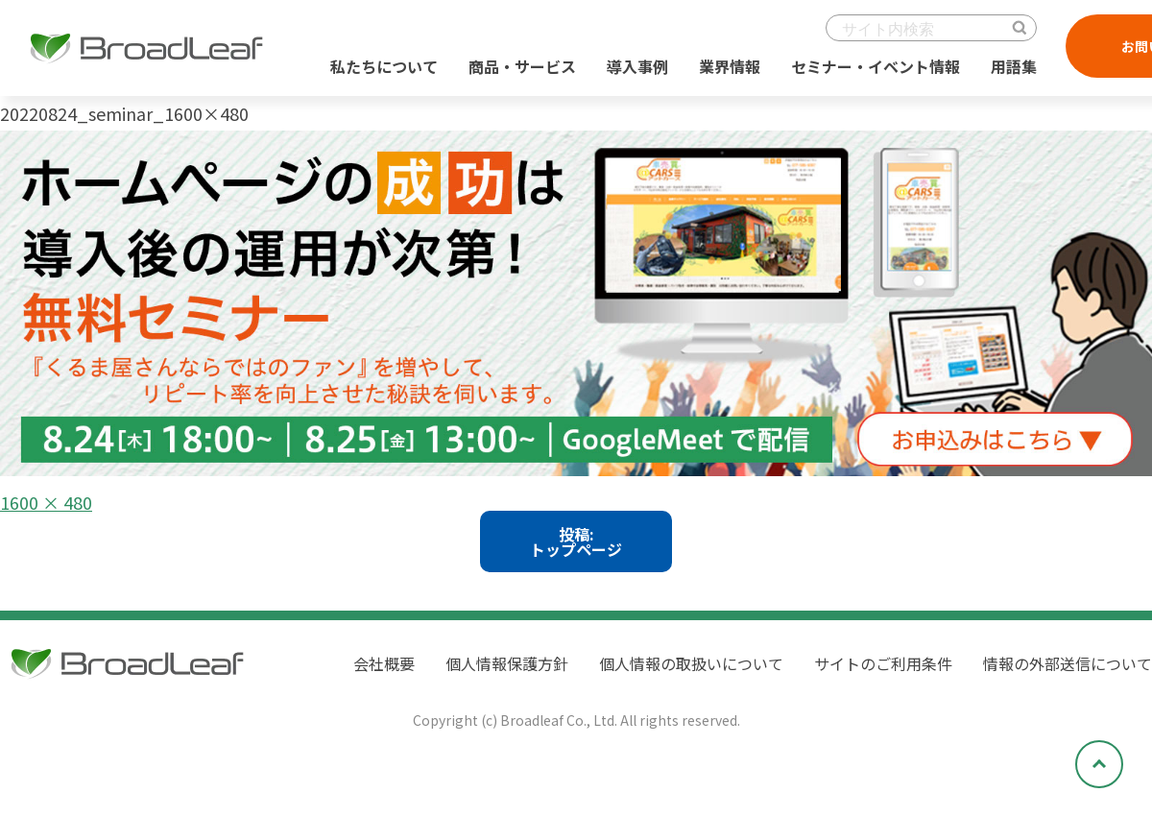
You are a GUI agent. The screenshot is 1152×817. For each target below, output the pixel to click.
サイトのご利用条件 (883, 663)
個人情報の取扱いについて (691, 663)
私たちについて (384, 66)
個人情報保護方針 (506, 663)
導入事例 (637, 66)
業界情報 (729, 66)
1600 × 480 (46, 502)
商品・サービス (522, 66)
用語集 (1014, 66)
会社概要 (384, 663)
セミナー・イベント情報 (875, 66)
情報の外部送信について (1067, 663)
